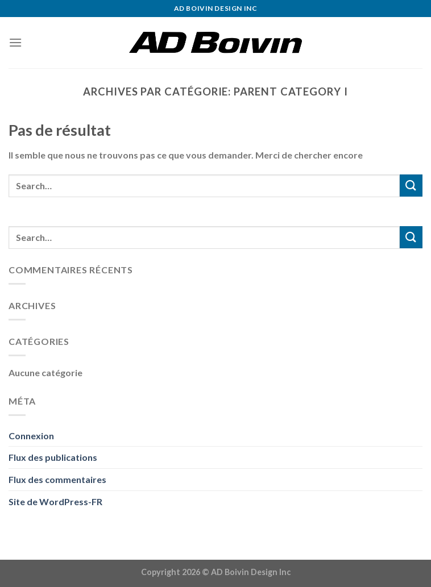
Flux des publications (53, 457)
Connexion (31, 435)
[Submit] (411, 185)
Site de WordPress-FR (55, 501)
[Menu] (15, 42)
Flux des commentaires (57, 479)
